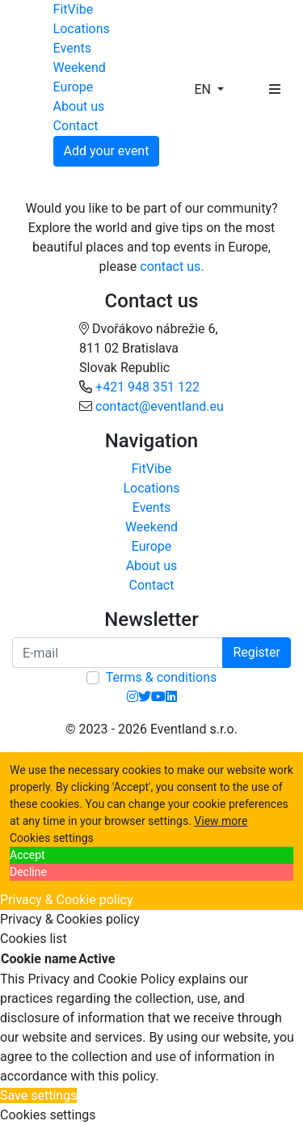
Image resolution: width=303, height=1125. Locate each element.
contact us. (172, 266)
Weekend (79, 67)
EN (203, 89)
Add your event (106, 151)
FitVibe (73, 9)
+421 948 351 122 (147, 387)
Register (256, 652)
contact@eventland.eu (159, 406)
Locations (81, 28)
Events (72, 48)
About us (79, 106)
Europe (73, 87)
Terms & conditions (161, 677)
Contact (76, 125)
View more (220, 820)
